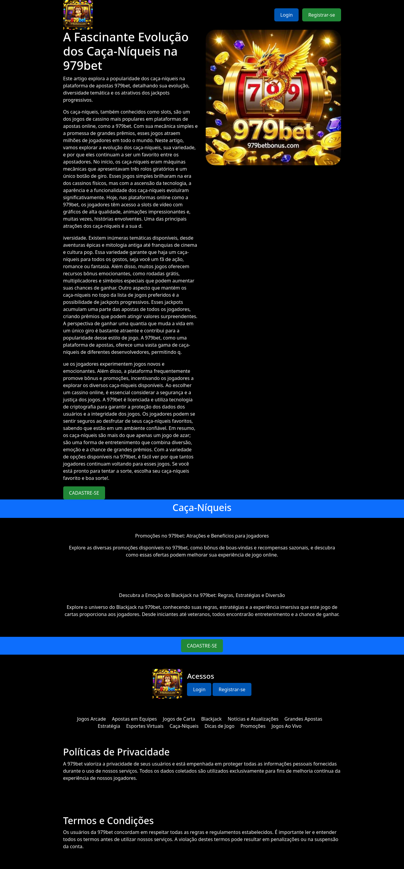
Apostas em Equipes (134, 719)
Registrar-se (321, 15)
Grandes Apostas (303, 719)
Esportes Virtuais (145, 726)
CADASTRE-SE (84, 493)
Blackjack (211, 719)
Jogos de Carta (179, 719)
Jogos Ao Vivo (287, 726)
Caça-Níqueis (184, 726)
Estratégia (109, 726)
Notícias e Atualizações (253, 719)
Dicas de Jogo (220, 726)
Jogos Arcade (91, 719)
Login (286, 15)
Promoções (252, 726)
